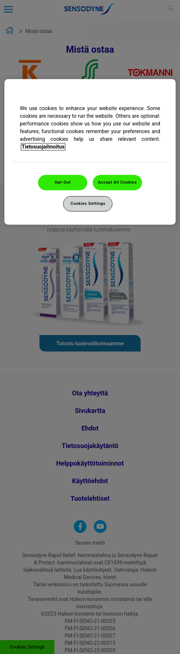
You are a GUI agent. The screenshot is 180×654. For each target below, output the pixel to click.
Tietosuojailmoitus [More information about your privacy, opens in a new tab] (43, 147)
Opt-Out (62, 182)
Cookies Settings (88, 203)
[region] (89, 152)
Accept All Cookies (117, 182)
